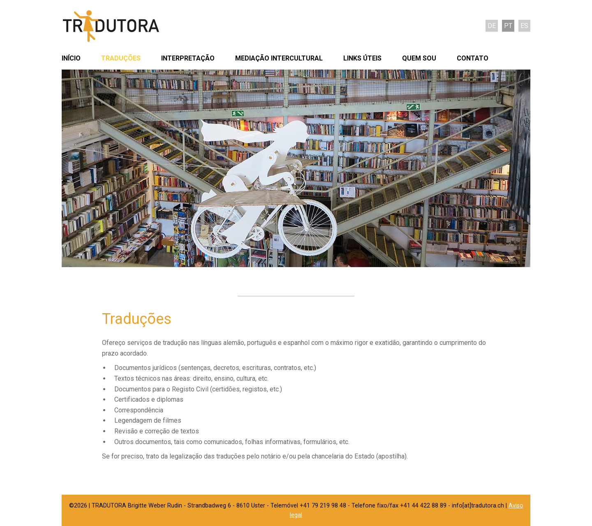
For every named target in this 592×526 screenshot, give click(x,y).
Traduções (121, 58)
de (492, 26)
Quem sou (419, 58)
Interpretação (188, 58)
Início (71, 58)
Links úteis (362, 58)
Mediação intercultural (279, 58)
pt (508, 26)
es (524, 26)
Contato (472, 58)
